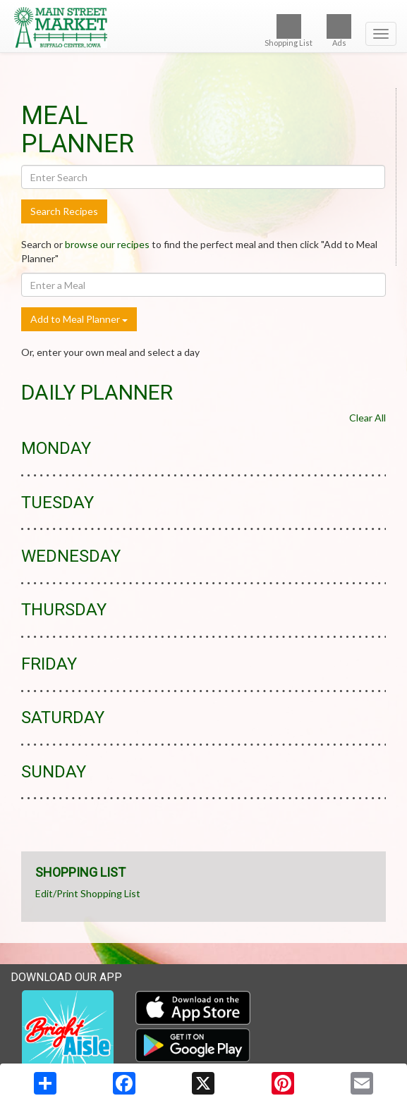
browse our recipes (107, 244)
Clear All (367, 418)
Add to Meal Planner (79, 319)
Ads (339, 30)
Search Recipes (64, 211)
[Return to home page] (203, 27)
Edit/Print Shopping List (87, 893)
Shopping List (288, 30)
